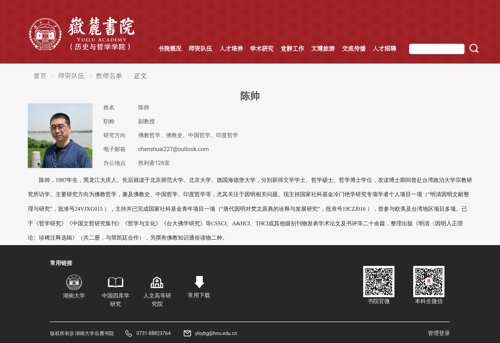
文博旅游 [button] (323, 49)
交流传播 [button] (354, 49)
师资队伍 (71, 76)
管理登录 (439, 333)
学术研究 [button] (262, 49)
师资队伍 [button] (200, 49)
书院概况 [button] (170, 49)
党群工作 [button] (292, 49)
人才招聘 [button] (384, 49)
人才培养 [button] (231, 49)
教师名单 (109, 76)
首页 (40, 76)
